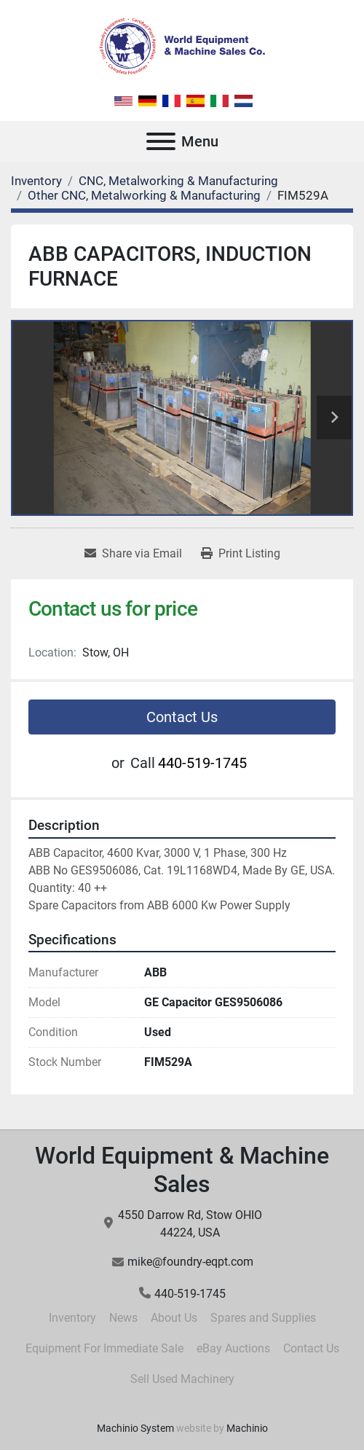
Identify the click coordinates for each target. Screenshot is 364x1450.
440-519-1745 (202, 763)
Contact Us (182, 717)
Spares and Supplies (263, 1318)
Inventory (72, 1318)
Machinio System (135, 1428)
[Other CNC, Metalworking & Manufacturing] (144, 195)
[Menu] (160, 141)
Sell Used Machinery (182, 1379)
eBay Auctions (233, 1348)
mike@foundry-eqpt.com (190, 1262)
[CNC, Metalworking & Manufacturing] (178, 180)
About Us (174, 1318)
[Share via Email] (133, 554)
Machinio (247, 1428)
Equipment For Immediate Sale (104, 1348)
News (123, 1318)
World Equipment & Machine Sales (182, 1169)
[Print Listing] (240, 554)
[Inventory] (36, 180)
